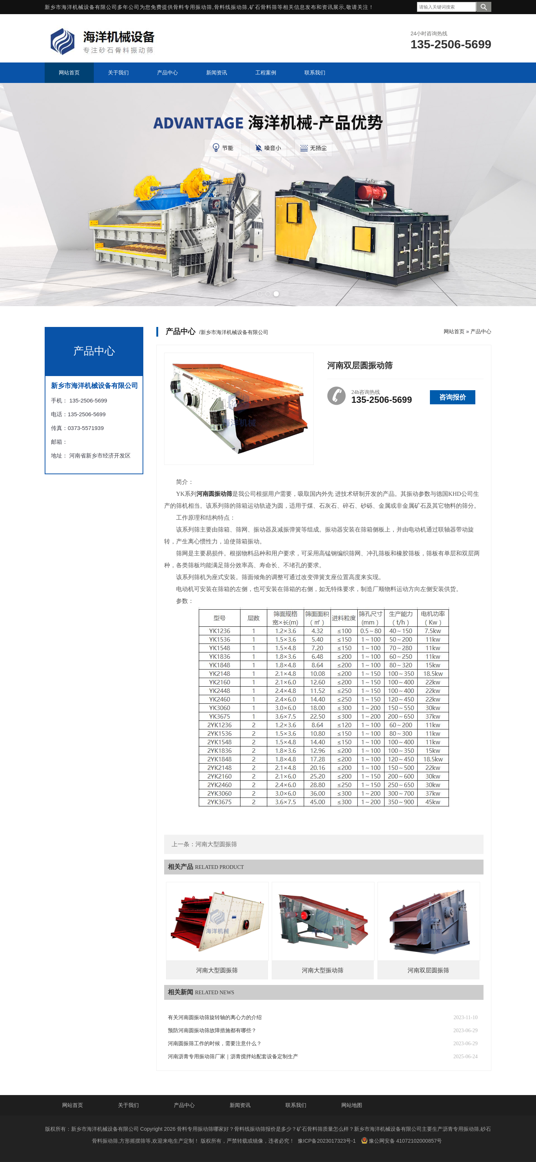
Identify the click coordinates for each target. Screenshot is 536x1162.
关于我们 (128, 1105)
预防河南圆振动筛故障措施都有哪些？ (212, 1030)
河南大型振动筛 (323, 970)
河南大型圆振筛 (216, 844)
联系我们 (295, 1105)
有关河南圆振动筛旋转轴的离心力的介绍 (215, 1017)
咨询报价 (452, 397)
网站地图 (351, 1105)
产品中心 (480, 331)
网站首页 (454, 331)
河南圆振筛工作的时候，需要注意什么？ (215, 1043)
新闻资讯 (240, 1105)
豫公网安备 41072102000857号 (401, 1140)
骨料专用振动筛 (192, 7)
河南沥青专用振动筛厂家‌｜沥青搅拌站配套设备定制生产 (233, 1056)
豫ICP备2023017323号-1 (327, 1141)
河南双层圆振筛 (428, 970)
